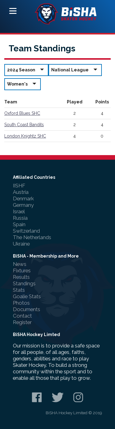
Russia (20, 218)
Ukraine (21, 244)
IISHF (19, 185)
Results (21, 277)
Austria (21, 192)
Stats (19, 290)
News (19, 264)
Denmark (23, 198)
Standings (24, 283)
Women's (22, 83)
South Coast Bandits (24, 124)
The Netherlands (32, 237)
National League (75, 69)
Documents (26, 309)
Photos (21, 303)
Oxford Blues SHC (22, 113)
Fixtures (22, 270)
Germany (23, 205)
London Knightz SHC (25, 136)
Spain (19, 224)
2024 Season (26, 69)
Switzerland (26, 231)
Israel (19, 211)
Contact (22, 316)
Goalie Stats (27, 296)
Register (22, 322)
